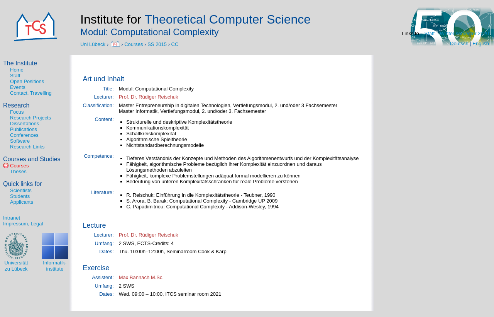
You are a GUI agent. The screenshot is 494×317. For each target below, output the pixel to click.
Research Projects (30, 118)
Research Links (27, 147)
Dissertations (24, 123)
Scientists (21, 190)
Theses (18, 171)
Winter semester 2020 (464, 33)
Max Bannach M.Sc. (141, 277)
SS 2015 (157, 44)
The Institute (20, 63)
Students (20, 196)
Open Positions (27, 81)
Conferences (24, 135)
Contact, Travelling (31, 93)
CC (175, 44)
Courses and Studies (32, 159)
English (480, 43)
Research (16, 105)
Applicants (21, 202)
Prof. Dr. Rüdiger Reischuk (148, 97)
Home (17, 70)
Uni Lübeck (93, 44)
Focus (17, 112)
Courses (133, 44)
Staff (430, 33)
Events (17, 87)
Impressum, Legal (23, 224)
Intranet (11, 218)
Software (20, 141)
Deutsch (459, 43)
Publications (23, 129)
